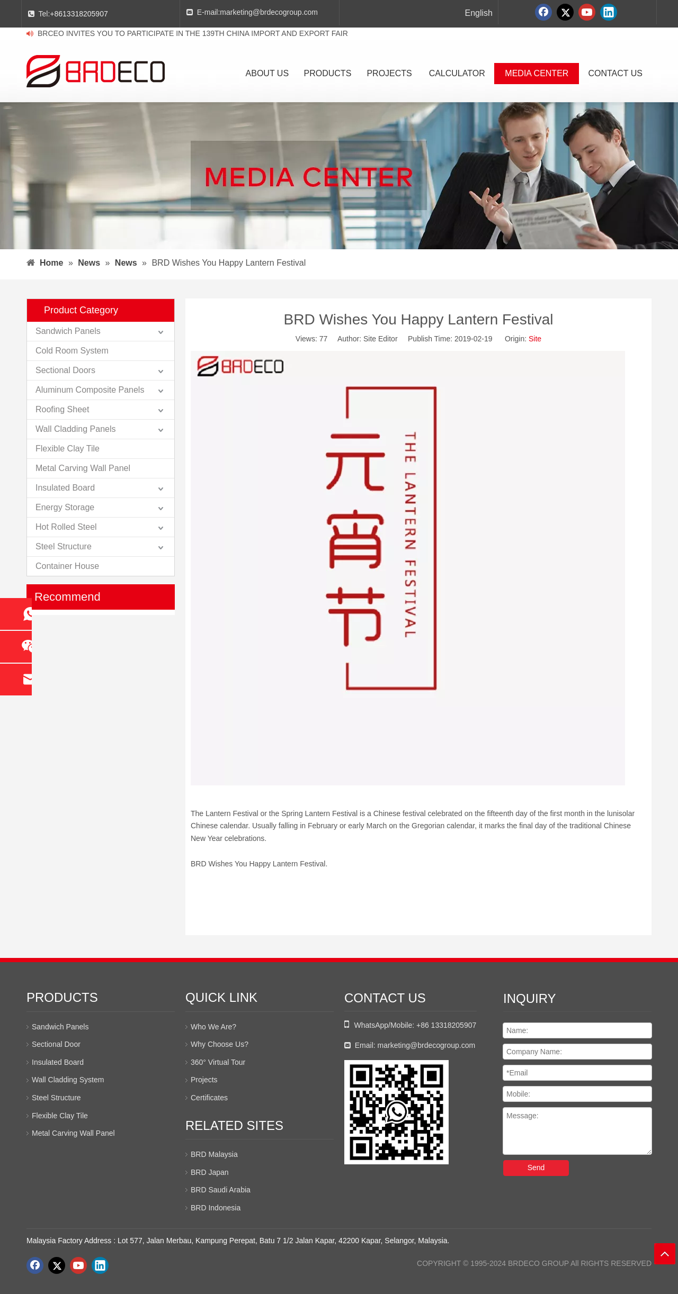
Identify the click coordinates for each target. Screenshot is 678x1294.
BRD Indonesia (215, 1207)
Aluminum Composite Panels (89, 389)
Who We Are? (213, 1026)
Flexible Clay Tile (67, 448)
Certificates (209, 1097)
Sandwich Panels (68, 331)
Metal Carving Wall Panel (82, 468)
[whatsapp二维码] (396, 1112)
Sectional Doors (65, 370)
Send (536, 1167)
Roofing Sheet (62, 409)
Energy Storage (64, 507)
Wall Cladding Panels (75, 428)
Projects (204, 1079)
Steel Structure (63, 546)
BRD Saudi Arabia (221, 1190)
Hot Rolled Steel (66, 526)
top (664, 1253)
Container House (67, 566)
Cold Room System (72, 350)
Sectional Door (56, 1044)
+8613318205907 (79, 14)
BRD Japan (210, 1172)
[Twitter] (565, 12)
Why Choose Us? (219, 1044)
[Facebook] (543, 12)
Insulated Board (65, 487)
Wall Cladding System (68, 1079)
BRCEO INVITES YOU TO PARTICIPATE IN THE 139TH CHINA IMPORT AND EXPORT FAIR (193, 33)
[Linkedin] (608, 12)
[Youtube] (586, 12)
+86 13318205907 (446, 1025)
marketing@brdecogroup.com (269, 12)
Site (535, 338)
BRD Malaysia (214, 1154)
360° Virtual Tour (218, 1062)
